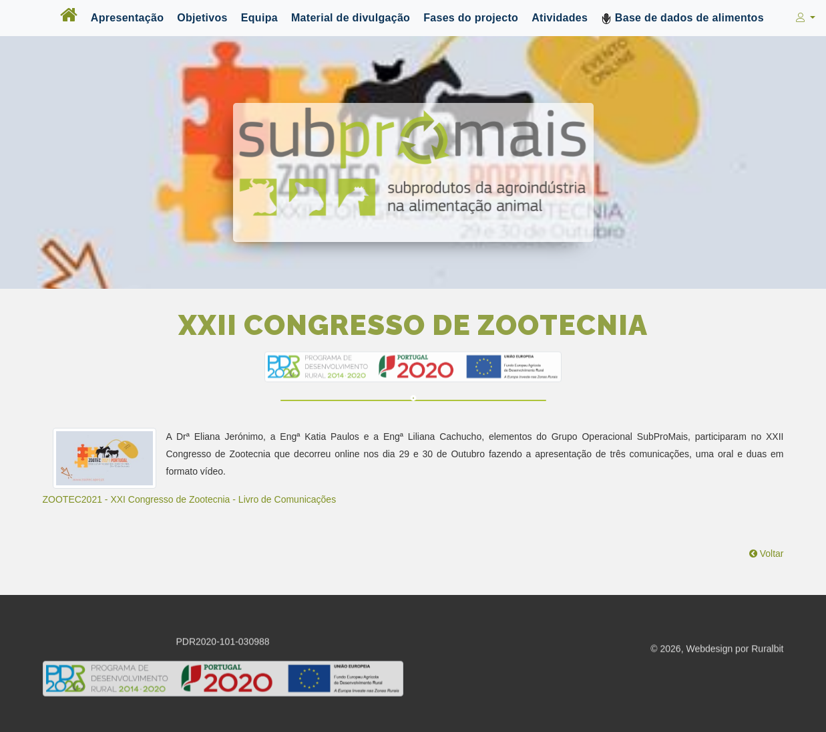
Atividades (560, 17)
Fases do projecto (470, 17)
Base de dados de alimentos (682, 18)
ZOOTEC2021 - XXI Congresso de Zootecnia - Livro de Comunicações (190, 499)
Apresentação (127, 17)
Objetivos (202, 17)
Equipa (259, 17)
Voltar (766, 553)
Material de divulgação (350, 17)
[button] (804, 18)
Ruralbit (767, 649)
